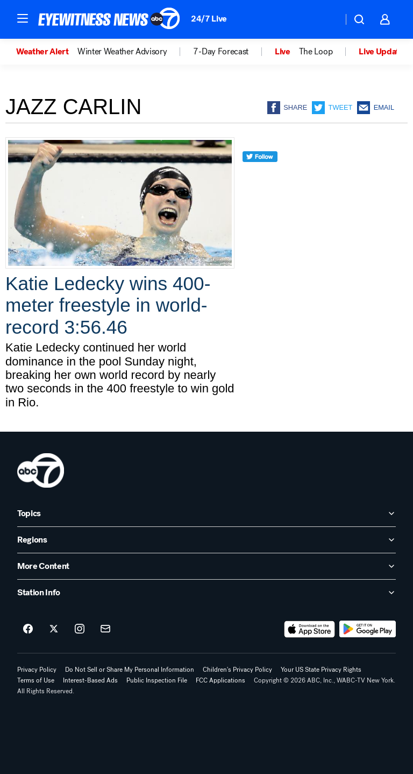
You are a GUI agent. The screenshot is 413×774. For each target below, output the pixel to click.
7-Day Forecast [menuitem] (220, 52)
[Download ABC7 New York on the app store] (310, 629)
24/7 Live (209, 18)
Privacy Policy (36, 669)
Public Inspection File (156, 680)
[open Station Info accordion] (206, 592)
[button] (22, 18)
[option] (46, 51)
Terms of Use (35, 680)
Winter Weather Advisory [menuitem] (122, 52)
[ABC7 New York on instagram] (79, 629)
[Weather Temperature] (326, 19)
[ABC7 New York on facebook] (28, 629)
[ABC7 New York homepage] (109, 19)
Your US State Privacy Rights (321, 669)
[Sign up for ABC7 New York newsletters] (105, 629)
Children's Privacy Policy (237, 669)
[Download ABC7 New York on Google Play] (367, 629)
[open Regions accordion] (206, 540)
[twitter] (260, 176)
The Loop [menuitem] (315, 52)
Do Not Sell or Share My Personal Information (129, 669)
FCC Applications (220, 680)
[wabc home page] (40, 470)
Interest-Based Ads (90, 680)
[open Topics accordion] (206, 513)
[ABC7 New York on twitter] (54, 629)
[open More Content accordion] (206, 566)
